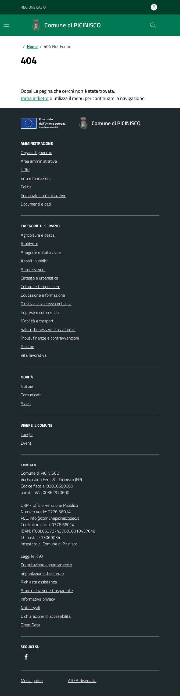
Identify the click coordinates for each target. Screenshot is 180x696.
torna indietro (35, 98)
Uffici (25, 169)
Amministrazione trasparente (47, 590)
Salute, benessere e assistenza (48, 329)
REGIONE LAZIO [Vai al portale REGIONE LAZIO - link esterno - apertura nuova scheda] (33, 7)
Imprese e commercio (40, 312)
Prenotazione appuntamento (46, 564)
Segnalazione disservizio (42, 573)
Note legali (30, 607)
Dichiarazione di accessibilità (46, 616)
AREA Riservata (82, 680)
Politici (26, 187)
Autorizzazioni (33, 269)
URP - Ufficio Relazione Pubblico (49, 505)
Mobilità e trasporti (37, 321)
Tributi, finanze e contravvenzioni (50, 338)
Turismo (27, 346)
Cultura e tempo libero (40, 286)
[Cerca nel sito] (152, 25)
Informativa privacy (38, 599)
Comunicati (31, 395)
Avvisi (26, 403)
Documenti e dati (36, 204)
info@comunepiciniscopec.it (54, 518)
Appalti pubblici (34, 261)
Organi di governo (36, 152)
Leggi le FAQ (32, 556)
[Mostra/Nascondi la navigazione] (6, 24)
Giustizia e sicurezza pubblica (46, 303)
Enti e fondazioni (36, 178)
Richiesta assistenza (39, 582)
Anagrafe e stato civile (41, 252)
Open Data (30, 624)
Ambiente (29, 243)
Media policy (32, 680)
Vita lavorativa (33, 355)
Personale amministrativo (43, 195)
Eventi (26, 443)
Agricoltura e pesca (38, 235)
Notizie (27, 386)
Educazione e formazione (43, 295)
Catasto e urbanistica (39, 278)
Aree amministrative (39, 161)
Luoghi (27, 434)
